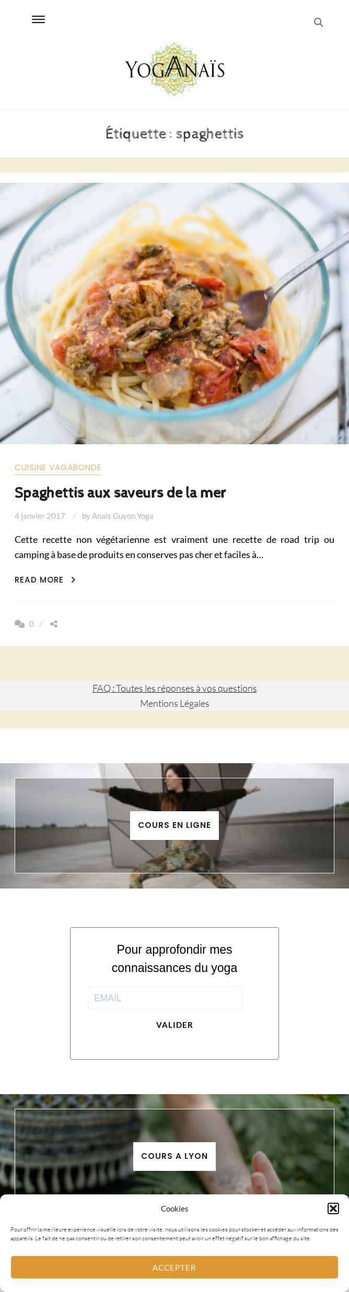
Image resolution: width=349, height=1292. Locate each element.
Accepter (174, 1267)
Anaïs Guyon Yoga (123, 515)
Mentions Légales (175, 703)
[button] (333, 1208)
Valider (174, 1024)
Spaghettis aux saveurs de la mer (120, 493)
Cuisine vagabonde (58, 467)
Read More (45, 579)
